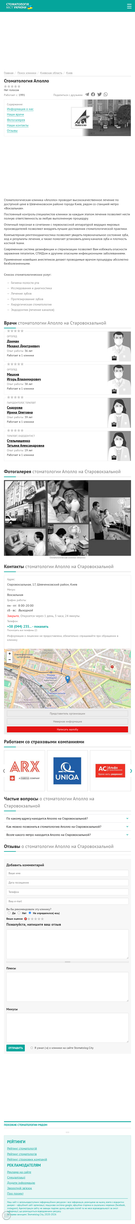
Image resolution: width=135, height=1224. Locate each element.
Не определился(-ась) (46, 913)
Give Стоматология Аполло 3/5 (36, 918)
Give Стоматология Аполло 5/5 (42, 918)
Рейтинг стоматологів (22, 1154)
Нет (24, 913)
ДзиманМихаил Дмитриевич (23, 343)
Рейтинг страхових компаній (27, 1159)
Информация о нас (20, 109)
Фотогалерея (16, 120)
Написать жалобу (67, 729)
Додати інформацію (21, 1183)
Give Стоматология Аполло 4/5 (39, 918)
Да (13, 913)
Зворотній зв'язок (19, 1188)
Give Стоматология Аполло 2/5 (32, 918)
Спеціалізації (16, 1177)
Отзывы (12, 130)
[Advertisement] (67, 40)
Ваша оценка (14, 918)
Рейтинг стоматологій (22, 1148)
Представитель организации (67, 713)
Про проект (15, 1193)
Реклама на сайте (19, 1172)
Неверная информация (67, 721)
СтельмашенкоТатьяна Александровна (25, 443)
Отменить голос (25, 918)
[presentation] (6, 770)
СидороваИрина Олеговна (20, 409)
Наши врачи (15, 114)
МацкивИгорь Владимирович (24, 376)
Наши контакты (18, 125)
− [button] (9, 660)
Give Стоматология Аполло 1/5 (29, 918)
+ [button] (9, 654)
